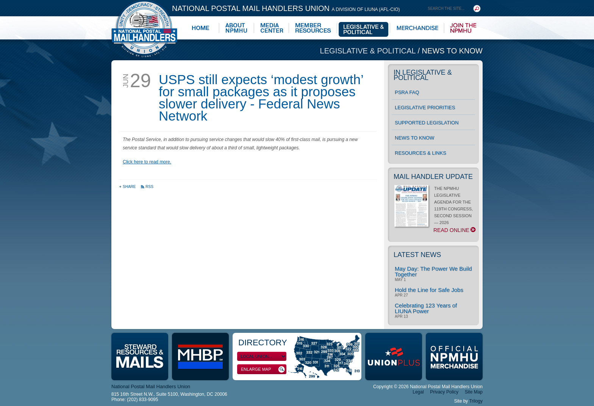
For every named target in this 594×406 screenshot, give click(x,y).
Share (128, 187)
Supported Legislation (427, 122)
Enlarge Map (263, 369)
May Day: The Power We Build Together (433, 271)
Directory (262, 342)
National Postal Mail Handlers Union (286, 8)
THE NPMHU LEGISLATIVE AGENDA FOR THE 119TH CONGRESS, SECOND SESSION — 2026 (434, 209)
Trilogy (476, 401)
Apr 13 (401, 316)
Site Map (474, 392)
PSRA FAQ (407, 92)
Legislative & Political (369, 51)
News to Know (452, 51)
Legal (418, 392)
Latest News (417, 255)
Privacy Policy (444, 392)
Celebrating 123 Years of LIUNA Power (426, 308)
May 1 (400, 280)
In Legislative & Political (423, 75)
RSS (147, 187)
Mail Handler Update (433, 176)
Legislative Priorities (425, 107)
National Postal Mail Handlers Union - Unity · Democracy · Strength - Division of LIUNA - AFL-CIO (144, 28)
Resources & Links (420, 153)
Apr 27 (401, 295)
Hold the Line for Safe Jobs (429, 290)
